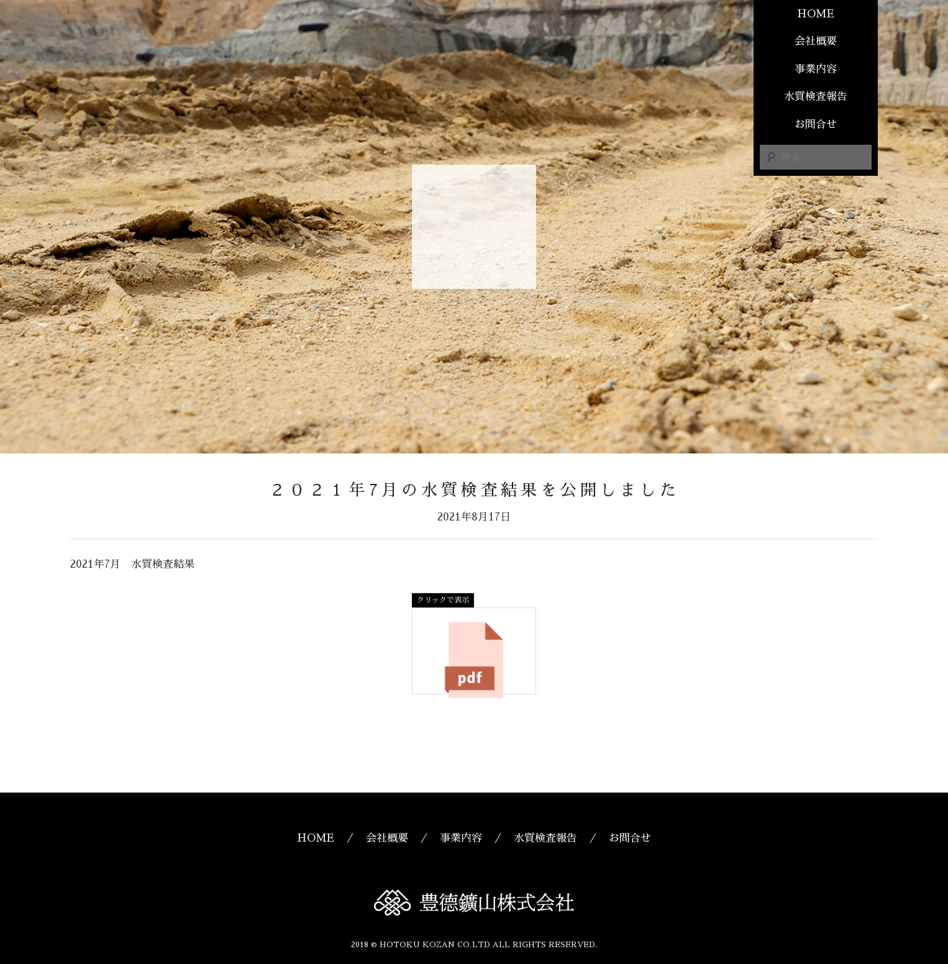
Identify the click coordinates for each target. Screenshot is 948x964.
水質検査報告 (815, 96)
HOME (815, 14)
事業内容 (816, 69)
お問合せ (816, 124)
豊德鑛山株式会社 (474, 227)
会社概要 (816, 41)
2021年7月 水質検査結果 (132, 564)
